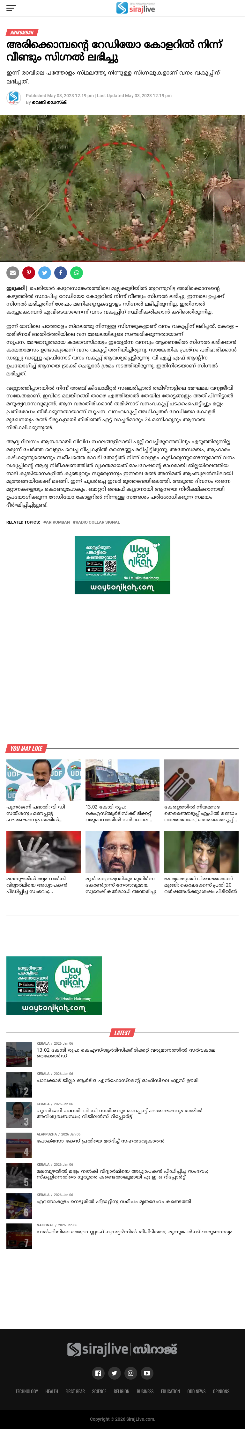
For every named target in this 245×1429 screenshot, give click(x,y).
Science (99, 1391)
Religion (121, 1391)
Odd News (196, 1391)
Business (145, 1391)
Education (170, 1391)
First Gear (75, 1391)
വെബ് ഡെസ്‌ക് (49, 102)
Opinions (221, 1391)
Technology (27, 1391)
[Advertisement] (122, 941)
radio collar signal (98, 522)
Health (52, 1391)
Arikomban (58, 522)
